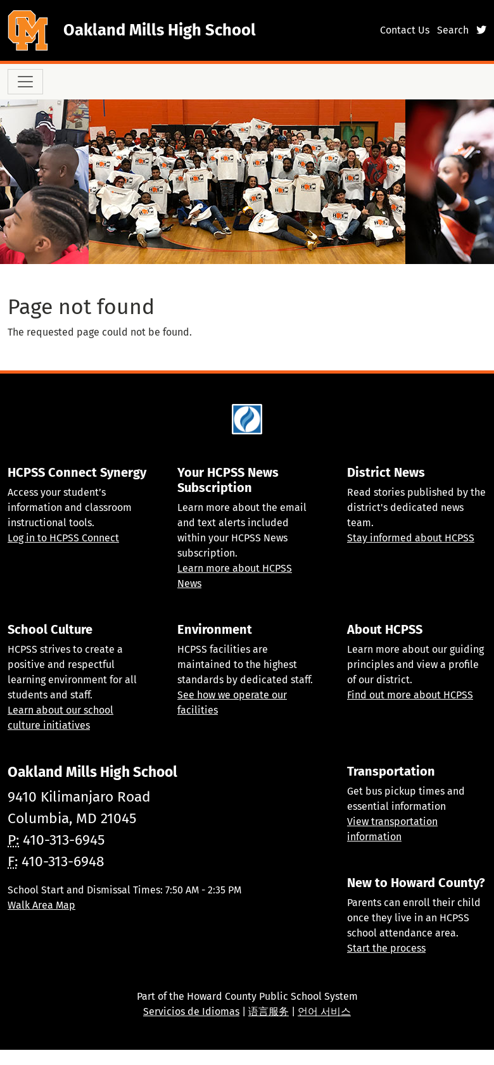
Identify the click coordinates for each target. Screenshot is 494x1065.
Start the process (386, 948)
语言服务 (268, 1011)
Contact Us (404, 30)
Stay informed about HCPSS (410, 538)
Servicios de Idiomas (191, 1011)
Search (453, 30)
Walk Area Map (41, 905)
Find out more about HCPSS (410, 695)
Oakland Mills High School (159, 30)
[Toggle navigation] (25, 81)
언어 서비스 (324, 1011)
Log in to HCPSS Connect (63, 538)
